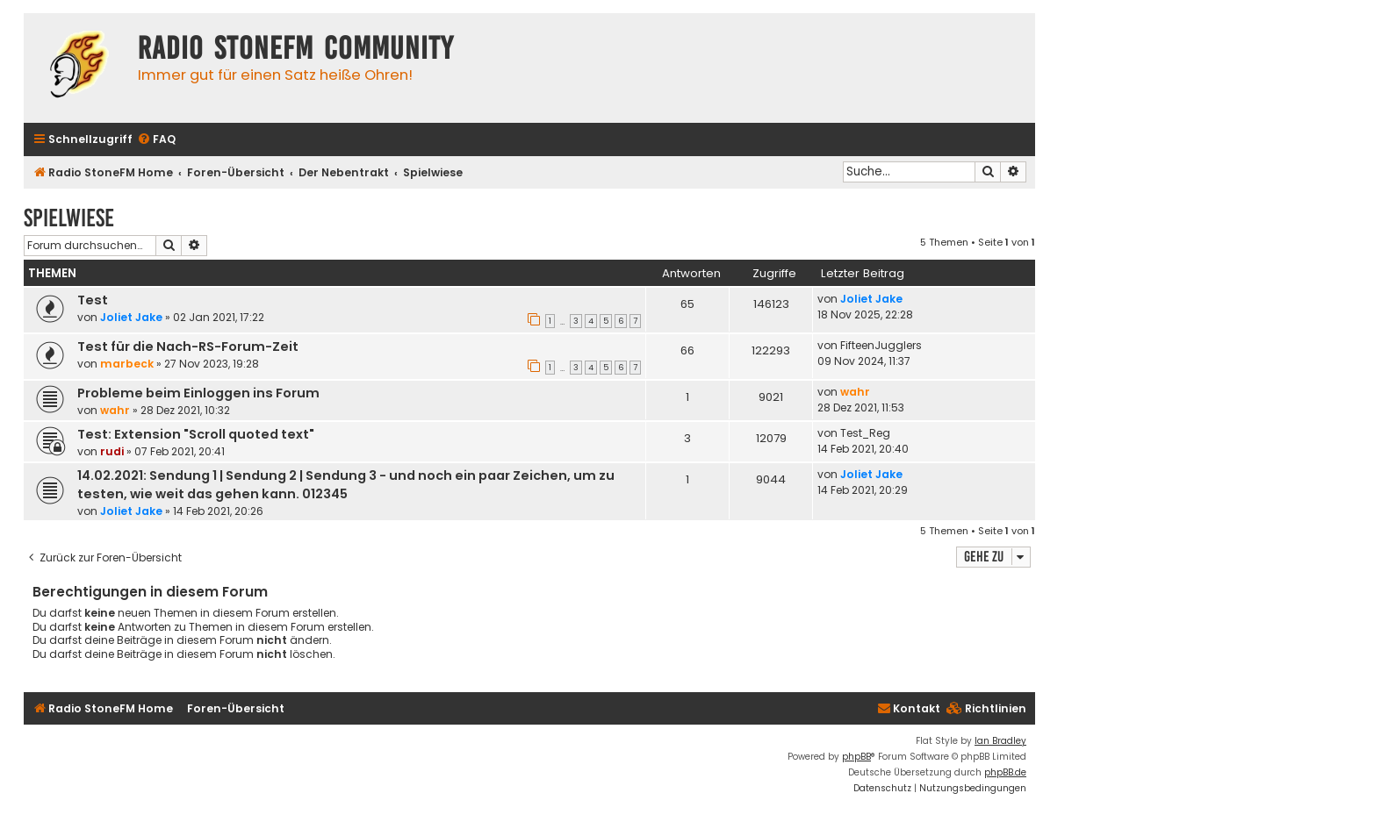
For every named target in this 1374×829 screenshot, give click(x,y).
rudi (112, 451)
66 (687, 350)
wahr (115, 410)
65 (687, 304)
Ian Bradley (1000, 740)
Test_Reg (865, 432)
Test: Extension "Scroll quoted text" (195, 434)
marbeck (127, 363)
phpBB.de (1005, 772)
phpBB (856, 756)
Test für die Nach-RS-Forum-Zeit (188, 346)
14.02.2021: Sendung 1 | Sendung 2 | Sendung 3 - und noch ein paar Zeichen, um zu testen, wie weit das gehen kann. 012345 (346, 485)
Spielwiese (69, 218)
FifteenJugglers (881, 345)
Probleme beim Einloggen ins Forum (198, 393)
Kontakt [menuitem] (908, 708)
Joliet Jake (131, 317)
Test (92, 300)
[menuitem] (156, 140)
